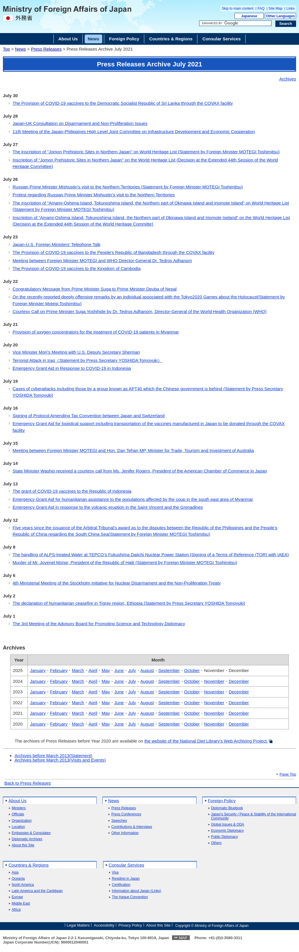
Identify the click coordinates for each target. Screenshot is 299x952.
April (92, 670)
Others (216, 843)
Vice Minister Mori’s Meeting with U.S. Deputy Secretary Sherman (76, 352)
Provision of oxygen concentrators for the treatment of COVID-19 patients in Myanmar (96, 331)
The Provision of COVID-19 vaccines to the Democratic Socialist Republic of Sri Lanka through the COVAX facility (123, 103)
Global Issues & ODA (227, 824)
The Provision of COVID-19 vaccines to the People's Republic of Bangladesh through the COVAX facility (113, 252)
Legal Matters (78, 925)
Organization (22, 821)
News (20, 49)
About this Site (23, 845)
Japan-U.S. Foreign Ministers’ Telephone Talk (56, 244)
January (38, 670)
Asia (15, 872)
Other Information (124, 833)
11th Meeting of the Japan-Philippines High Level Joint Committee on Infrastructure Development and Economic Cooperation (134, 131)
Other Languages (280, 16)
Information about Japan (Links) (136, 891)
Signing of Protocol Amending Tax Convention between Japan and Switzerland (89, 415)
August (147, 670)
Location (18, 827)
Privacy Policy (130, 925)
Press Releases (46, 49)
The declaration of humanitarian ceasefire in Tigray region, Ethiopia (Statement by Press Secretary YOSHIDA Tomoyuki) (129, 603)
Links (290, 8)
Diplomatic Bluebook (227, 808)
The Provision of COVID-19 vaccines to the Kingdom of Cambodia (77, 268)
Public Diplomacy (224, 837)
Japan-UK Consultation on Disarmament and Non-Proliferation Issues (80, 123)
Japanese (249, 16)
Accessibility (104, 925)
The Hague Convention (130, 897)
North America (23, 885)
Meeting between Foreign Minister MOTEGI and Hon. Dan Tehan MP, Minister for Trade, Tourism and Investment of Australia (133, 450)
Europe (17, 897)
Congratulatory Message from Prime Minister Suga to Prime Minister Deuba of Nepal (95, 288)
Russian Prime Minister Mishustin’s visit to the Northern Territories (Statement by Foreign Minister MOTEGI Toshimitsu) (128, 186)
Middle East (21, 903)
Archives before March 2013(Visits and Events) (60, 759)
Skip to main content (238, 8)
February (58, 670)
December (239, 681)
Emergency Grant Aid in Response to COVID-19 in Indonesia (72, 368)
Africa (16, 910)
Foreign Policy (222, 800)
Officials (18, 814)
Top (6, 49)
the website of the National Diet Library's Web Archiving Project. (206, 740)
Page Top (287, 774)
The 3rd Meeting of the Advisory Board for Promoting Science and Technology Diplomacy (99, 623)
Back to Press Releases (27, 783)
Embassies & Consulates (31, 833)
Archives (287, 78)
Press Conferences (126, 814)
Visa (115, 872)
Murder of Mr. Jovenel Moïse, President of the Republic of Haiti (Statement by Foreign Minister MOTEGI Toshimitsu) (125, 562)
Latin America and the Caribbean (37, 891)
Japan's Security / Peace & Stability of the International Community (253, 816)
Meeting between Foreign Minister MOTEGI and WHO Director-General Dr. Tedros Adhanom (102, 260)
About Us (17, 800)
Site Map (275, 8)
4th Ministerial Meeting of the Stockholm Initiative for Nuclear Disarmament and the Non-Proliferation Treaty (117, 582)
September (169, 670)
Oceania (18, 879)
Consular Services (126, 864)
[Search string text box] (235, 23)
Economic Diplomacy (227, 831)
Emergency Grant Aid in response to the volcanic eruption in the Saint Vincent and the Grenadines (108, 507)
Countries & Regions (28, 864)
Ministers (19, 808)
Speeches (119, 821)
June (119, 670)
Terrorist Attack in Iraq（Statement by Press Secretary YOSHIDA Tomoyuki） (87, 360)
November (214, 681)
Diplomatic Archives (27, 839)
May (106, 670)
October (192, 670)
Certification (121, 885)
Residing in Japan (126, 879)
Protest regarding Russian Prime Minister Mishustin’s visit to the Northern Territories (94, 194)
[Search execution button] (285, 23)
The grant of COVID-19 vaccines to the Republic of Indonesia (72, 491)
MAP (183, 938)
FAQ (261, 8)
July (132, 670)
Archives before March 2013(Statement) (53, 755)
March (78, 670)
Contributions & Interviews (131, 827)
